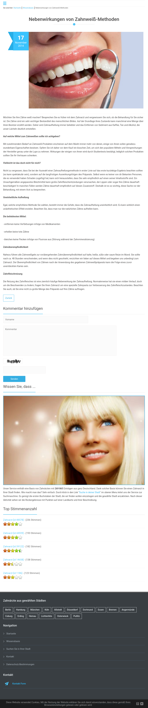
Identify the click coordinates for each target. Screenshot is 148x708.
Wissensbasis (13, 641)
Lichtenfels (46, 616)
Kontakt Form (19, 683)
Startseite (11, 633)
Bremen (113, 609)
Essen (101, 609)
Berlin (8, 609)
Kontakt (10, 656)
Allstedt (58, 609)
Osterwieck (62, 616)
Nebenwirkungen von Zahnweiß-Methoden (52, 8)
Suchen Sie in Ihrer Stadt (18, 649)
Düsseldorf (72, 609)
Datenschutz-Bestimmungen (20, 664)
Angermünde (128, 609)
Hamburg (20, 609)
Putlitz (76, 616)
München (34, 609)
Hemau (32, 616)
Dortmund (88, 609)
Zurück (8, 298)
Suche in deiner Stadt (89, 492)
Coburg (9, 616)
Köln (47, 609)
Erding (21, 616)
